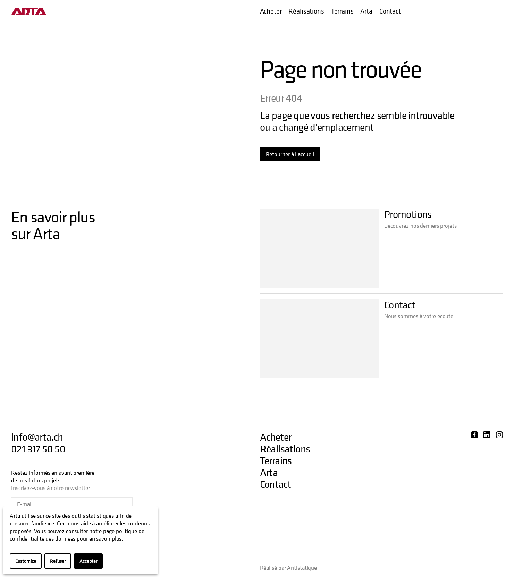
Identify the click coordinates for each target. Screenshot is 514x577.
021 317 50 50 (38, 449)
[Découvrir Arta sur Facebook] (474, 434)
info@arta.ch (37, 437)
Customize (25, 561)
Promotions (408, 214)
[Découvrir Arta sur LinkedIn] (486, 434)
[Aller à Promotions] (319, 248)
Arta (366, 11)
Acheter (271, 11)
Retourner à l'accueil (290, 154)
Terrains (342, 11)
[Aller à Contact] (319, 338)
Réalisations (306, 11)
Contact (390, 11)
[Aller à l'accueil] (29, 11)
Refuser (58, 561)
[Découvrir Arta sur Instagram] (499, 434)
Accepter (88, 561)
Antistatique (302, 567)
